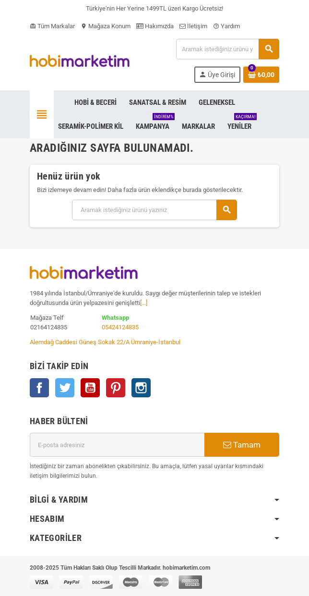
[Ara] (227, 49)
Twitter (64, 387)
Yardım (226, 26)
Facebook (39, 387)
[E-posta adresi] (117, 445)
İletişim (193, 26)
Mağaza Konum (106, 26)
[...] (143, 302)
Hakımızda (155, 26)
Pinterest (115, 387)
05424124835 (120, 327)
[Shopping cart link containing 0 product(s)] (261, 75)
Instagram (141, 387)
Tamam (242, 445)
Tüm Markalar (52, 26)
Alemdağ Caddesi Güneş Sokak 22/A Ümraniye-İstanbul (105, 342)
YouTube (90, 387)
